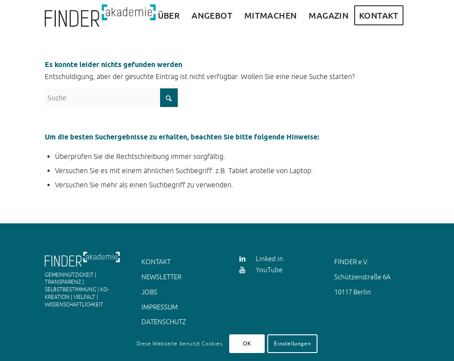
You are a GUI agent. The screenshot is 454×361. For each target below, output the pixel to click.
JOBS (149, 292)
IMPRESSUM (159, 307)
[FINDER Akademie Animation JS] (100, 15)
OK (247, 343)
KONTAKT (156, 262)
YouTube (269, 270)
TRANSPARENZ (63, 282)
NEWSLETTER (161, 277)
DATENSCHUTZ (163, 321)
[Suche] (111, 97)
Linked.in (269, 258)
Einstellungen (292, 343)
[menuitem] (169, 15)
